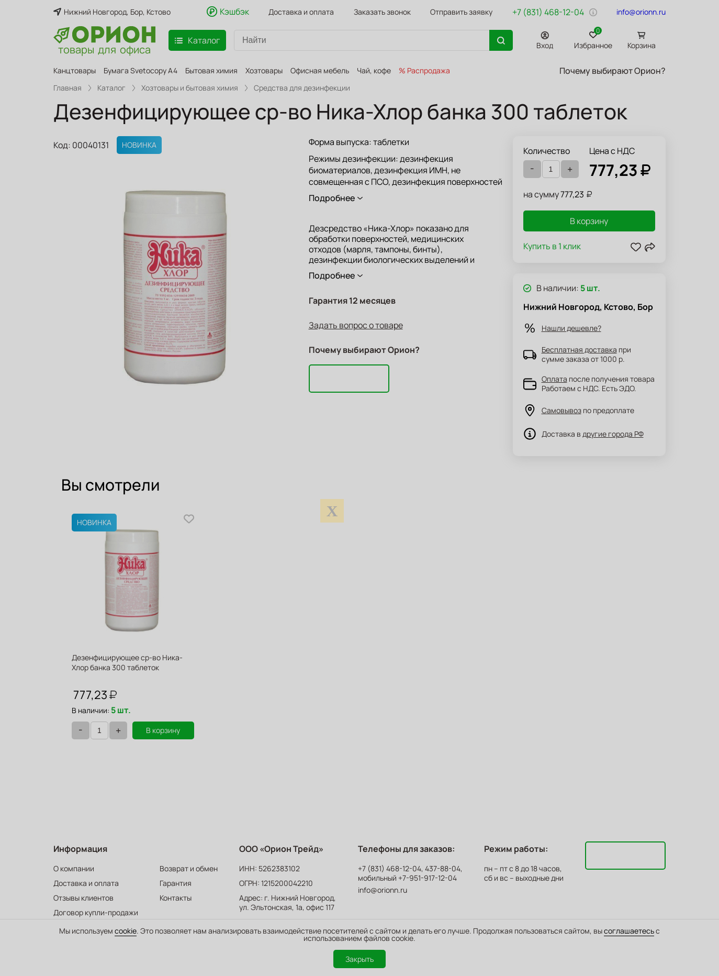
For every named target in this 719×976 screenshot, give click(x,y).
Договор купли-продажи (95, 912)
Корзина (641, 45)
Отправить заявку (461, 12)
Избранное (593, 38)
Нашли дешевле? (571, 328)
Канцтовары (74, 70)
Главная (67, 88)
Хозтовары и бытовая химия (189, 88)
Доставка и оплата (301, 12)
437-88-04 (442, 868)
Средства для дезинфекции (302, 88)
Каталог (111, 88)
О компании (73, 868)
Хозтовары (264, 70)
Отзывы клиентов (83, 898)
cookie (126, 931)
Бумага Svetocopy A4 (140, 70)
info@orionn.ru (641, 12)
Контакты (176, 898)
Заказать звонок (382, 12)
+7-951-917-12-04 (427, 878)
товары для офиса (104, 48)
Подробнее (332, 198)
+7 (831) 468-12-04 (548, 12)
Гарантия (176, 883)
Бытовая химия (211, 70)
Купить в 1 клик (552, 247)
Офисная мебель (319, 70)
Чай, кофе (374, 70)
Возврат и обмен (189, 868)
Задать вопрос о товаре (356, 325)
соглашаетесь (629, 931)
